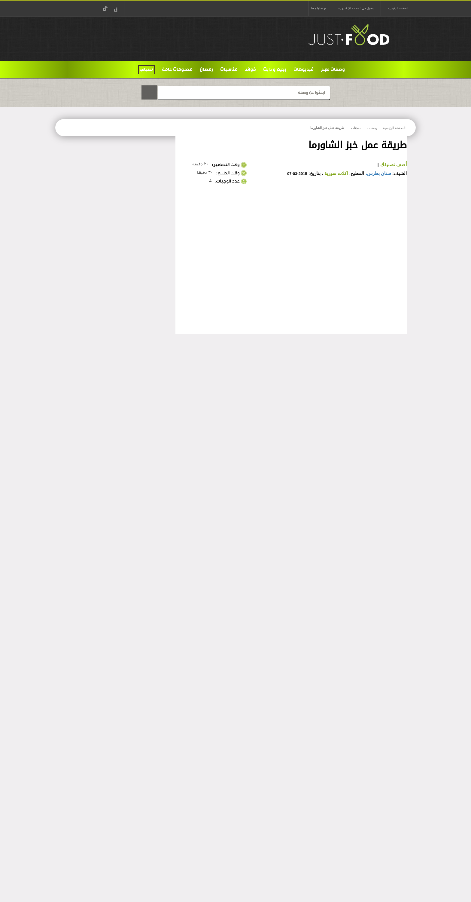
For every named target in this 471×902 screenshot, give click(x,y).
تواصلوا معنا (318, 8)
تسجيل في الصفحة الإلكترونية (356, 8)
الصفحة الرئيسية (398, 8)
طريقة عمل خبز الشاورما (327, 128)
